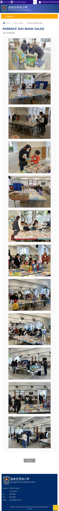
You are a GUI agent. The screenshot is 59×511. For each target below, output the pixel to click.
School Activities (18, 23)
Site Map (13, 507)
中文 (35, 2)
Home (7, 23)
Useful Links (6, 2)
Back (29, 460)
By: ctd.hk (29, 509)
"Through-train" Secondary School (49, 2)
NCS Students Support (19, 2)
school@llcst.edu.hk (15, 500)
